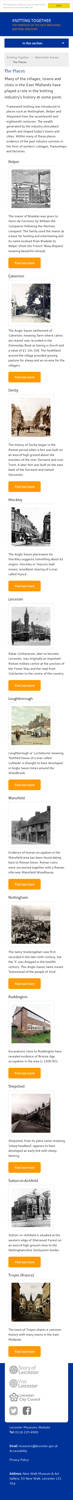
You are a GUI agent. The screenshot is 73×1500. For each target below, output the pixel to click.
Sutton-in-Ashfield (23, 1180)
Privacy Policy (19, 1460)
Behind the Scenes (47, 57)
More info (29, 7)
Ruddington (17, 997)
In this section (32, 43)
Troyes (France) (21, 1275)
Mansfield (16, 798)
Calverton (16, 276)
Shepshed (16, 1086)
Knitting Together (18, 57)
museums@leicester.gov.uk (38, 1446)
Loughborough (20, 698)
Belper (13, 162)
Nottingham (18, 897)
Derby (13, 390)
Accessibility (18, 1451)
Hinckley (15, 500)
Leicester (15, 599)
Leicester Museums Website (29, 1427)
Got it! (59, 5)
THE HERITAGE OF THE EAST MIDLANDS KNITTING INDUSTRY (42, 24)
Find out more (24, 263)
